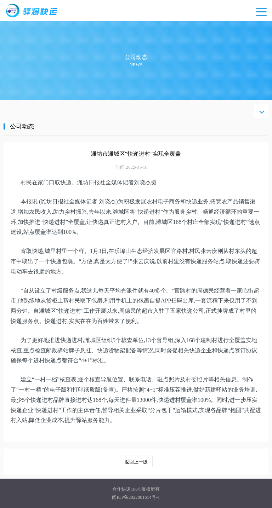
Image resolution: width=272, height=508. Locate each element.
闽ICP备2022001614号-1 (136, 497)
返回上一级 (136, 461)
